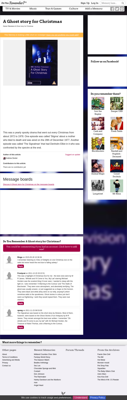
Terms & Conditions (10, 357)
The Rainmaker (40, 377)
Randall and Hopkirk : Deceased (116, 147)
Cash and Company (98, 126)
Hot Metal (101, 360)
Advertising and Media (11, 360)
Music (33, 8)
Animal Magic (98, 167)
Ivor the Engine (98, 106)
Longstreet (98, 187)
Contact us (6, 366)
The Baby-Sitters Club (106, 371)
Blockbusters (98, 144)
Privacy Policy (97, 397)
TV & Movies (12, 8)
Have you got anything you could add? (62, 35)
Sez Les (37, 366)
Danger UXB (116, 104)
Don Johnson (39, 374)
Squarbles (101, 368)
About (4, 354)
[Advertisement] (41, 108)
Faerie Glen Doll (104, 354)
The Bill (100, 357)
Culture (73, 8)
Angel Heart (38, 385)
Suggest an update (72, 155)
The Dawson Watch (41, 360)
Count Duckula (116, 168)
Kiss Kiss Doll (103, 377)
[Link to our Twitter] (117, 9)
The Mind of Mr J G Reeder (108, 380)
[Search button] (123, 3)
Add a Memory (94, 8)
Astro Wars (102, 374)
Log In (94, 3)
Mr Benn (116, 187)
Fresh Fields (116, 124)
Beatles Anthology (41, 363)
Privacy (5, 363)
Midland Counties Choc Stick (45, 354)
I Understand (80, 397)
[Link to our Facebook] (112, 9)
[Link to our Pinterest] (122, 9)
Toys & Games (53, 8)
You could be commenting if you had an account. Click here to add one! (41, 248)
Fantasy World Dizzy (42, 357)
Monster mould (103, 363)
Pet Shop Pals (103, 366)
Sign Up (85, 3)
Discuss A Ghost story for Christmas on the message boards (28, 184)
